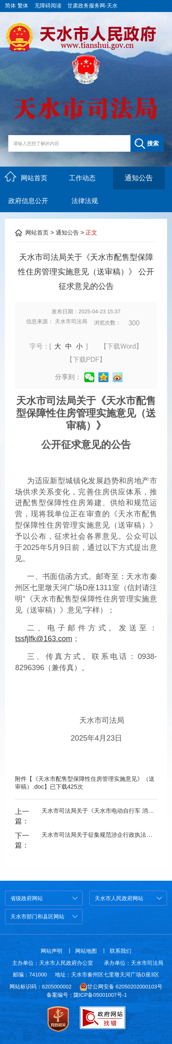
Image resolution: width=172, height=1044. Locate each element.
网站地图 (86, 951)
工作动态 (82, 178)
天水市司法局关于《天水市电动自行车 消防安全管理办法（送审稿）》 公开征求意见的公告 (99, 810)
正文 (91, 232)
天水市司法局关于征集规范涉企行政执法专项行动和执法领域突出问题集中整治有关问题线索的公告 (99, 834)
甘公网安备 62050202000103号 (121, 986)
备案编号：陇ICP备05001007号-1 (87, 995)
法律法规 (85, 201)
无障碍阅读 (47, 5)
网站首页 (25, 176)
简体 (10, 5)
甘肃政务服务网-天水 (92, 5)
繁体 (22, 5)
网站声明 (51, 951)
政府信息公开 (28, 201)
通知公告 (139, 178)
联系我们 (120, 951)
